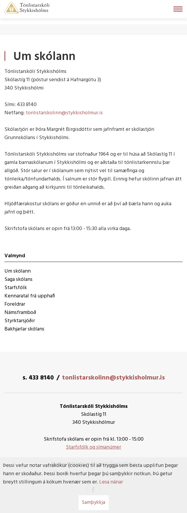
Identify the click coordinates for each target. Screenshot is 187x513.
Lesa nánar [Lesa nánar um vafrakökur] (111, 482)
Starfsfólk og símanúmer (93, 447)
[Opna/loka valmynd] (178, 9)
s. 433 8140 (38, 378)
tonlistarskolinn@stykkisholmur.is (64, 113)
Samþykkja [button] (93, 503)
